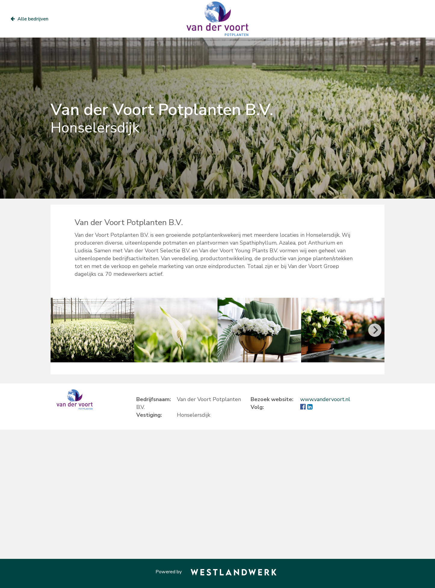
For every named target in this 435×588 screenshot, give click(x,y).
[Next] (374, 330)
